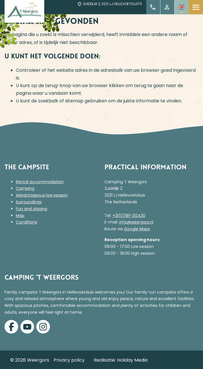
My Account (167, 7)
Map (20, 215)
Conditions (26, 222)
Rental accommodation (40, 182)
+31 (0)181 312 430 (152, 7)
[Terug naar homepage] (24, 11)
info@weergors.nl (136, 222)
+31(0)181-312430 (128, 215)
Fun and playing (31, 209)
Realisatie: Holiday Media (121, 360)
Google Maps (137, 229)
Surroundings (29, 202)
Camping (25, 188)
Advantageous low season (42, 195)
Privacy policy (69, 360)
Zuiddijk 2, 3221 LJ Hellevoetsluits (109, 4)
